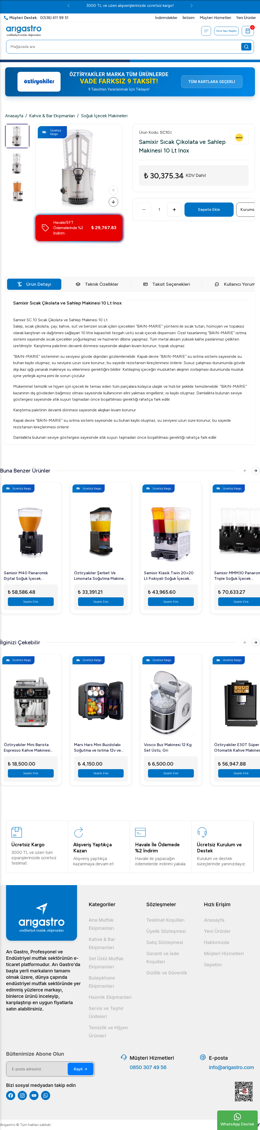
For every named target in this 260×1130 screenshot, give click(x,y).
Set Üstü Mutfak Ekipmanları (106, 962)
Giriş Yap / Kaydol (224, 31)
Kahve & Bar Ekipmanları (52, 116)
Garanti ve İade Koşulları (162, 957)
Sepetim (213, 964)
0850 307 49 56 (148, 1067)
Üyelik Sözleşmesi (166, 931)
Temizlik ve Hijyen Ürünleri (108, 1031)
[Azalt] (144, 210)
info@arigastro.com (231, 1067)
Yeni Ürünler (217, 931)
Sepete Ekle (209, 209)
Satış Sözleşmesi (164, 942)
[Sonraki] (112, 201)
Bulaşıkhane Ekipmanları (102, 982)
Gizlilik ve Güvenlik (166, 972)
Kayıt (80, 1069)
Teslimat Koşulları (165, 920)
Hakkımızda (216, 942)
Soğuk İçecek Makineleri (104, 116)
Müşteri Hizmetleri (224, 953)
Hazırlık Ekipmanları (110, 997)
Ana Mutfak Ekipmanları (101, 924)
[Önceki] (112, 187)
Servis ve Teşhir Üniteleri (106, 1012)
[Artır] (174, 210)
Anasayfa (14, 116)
